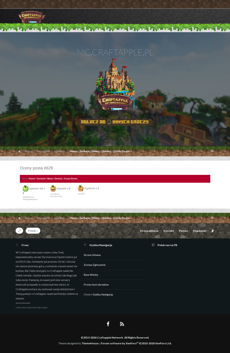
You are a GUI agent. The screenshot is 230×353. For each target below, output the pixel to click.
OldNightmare (28, 197)
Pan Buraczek (56, 196)
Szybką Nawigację (103, 294)
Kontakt (169, 230)
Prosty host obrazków (96, 284)
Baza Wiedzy (91, 274)
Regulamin (199, 230)
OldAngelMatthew (30, 199)
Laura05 (81, 194)
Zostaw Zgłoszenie (95, 264)
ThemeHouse (90, 343)
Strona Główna (92, 254)
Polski (32, 230)
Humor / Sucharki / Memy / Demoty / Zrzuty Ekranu (53, 178)
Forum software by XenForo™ (136, 343)
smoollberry (55, 194)
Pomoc (183, 230)
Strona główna (149, 230)
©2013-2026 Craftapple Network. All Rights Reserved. (115, 337)
